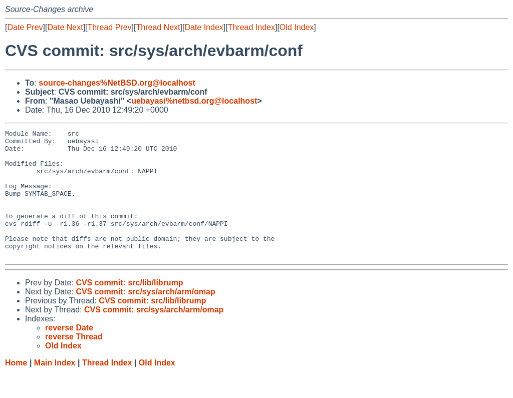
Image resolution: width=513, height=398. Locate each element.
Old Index (297, 27)
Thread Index (251, 27)
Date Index (203, 27)
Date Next (65, 27)
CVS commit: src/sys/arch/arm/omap (145, 317)
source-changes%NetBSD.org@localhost (117, 83)
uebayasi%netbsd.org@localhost (194, 101)
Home (16, 388)
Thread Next (158, 27)
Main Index (55, 388)
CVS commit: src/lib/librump (129, 308)
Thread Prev (110, 27)
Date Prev (25, 27)
